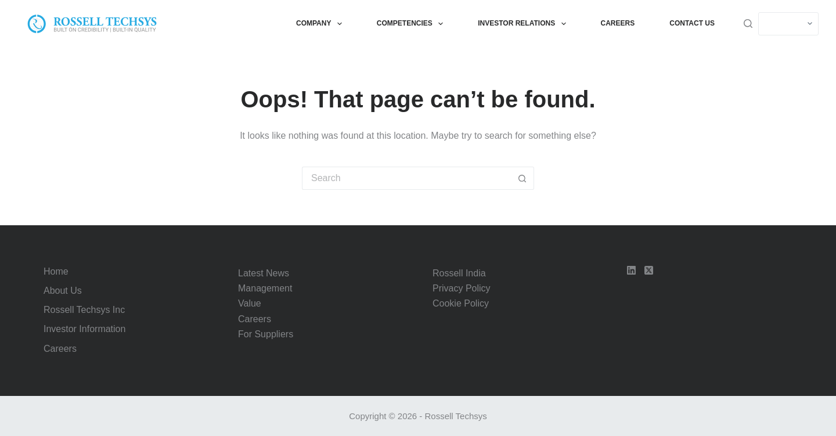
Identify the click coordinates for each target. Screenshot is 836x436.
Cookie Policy (461, 303)
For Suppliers (265, 334)
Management (265, 288)
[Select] (788, 23)
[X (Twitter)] (648, 270)
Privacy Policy (462, 288)
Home (56, 271)
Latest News (263, 273)
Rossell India (459, 273)
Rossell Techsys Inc (84, 310)
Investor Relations (524, 24)
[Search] (748, 23)
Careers (618, 23)
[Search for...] (406, 178)
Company (321, 24)
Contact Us (692, 23)
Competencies (412, 24)
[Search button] (522, 178)
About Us (63, 291)
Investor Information (84, 329)
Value (249, 303)
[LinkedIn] (631, 270)
